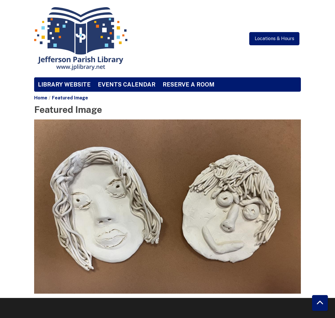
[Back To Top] (320, 303)
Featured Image (70, 98)
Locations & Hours (274, 38)
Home (40, 98)
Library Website (64, 84)
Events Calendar (126, 84)
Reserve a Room (189, 84)
